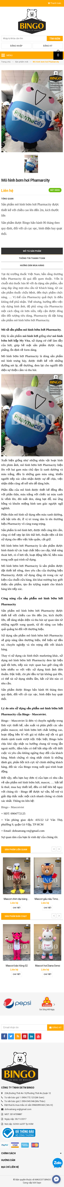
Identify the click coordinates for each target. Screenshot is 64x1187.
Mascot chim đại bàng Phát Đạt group (24, 899)
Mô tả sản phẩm (32, 251)
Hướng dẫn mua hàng (32, 265)
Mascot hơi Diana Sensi (47, 965)
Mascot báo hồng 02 (17, 965)
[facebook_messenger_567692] (56, 1179)
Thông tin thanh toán (32, 258)
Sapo (38, 1183)
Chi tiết (16, 908)
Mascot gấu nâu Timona (48, 899)
